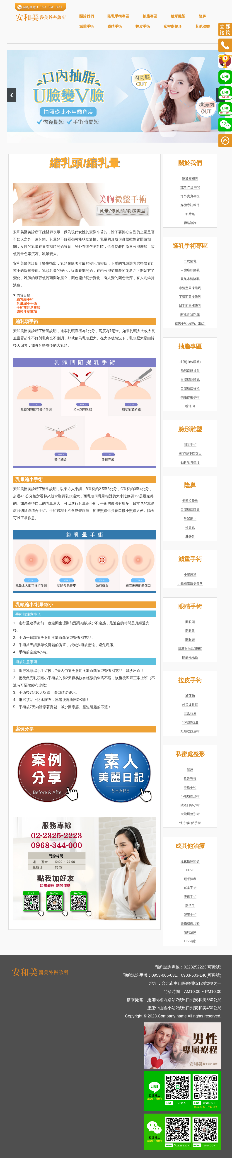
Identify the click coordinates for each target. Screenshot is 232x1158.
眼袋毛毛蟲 (190, 657)
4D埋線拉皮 (190, 722)
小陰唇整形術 (190, 796)
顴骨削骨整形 (190, 462)
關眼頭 (190, 639)
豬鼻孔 (190, 527)
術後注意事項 (27, 312)
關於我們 (86, 16)
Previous (11, 95)
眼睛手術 (114, 26)
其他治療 (202, 26)
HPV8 (190, 870)
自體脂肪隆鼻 (190, 509)
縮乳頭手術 (25, 299)
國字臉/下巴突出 (190, 453)
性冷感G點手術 (190, 823)
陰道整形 (190, 778)
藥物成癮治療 (190, 923)
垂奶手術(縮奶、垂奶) (190, 323)
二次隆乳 (190, 261)
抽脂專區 (150, 16)
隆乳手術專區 (118, 16)
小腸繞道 (190, 574)
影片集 (190, 214)
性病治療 (190, 932)
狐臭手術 (190, 888)
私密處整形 (173, 26)
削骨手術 (190, 444)
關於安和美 (190, 178)
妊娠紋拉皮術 (190, 731)
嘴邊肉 (190, 406)
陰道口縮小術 (190, 805)
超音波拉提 (190, 704)
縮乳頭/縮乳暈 (190, 314)
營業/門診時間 (190, 187)
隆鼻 (202, 16)
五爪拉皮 (190, 713)
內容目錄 (23, 295)
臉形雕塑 (178, 16)
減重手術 (86, 26)
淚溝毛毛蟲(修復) (190, 648)
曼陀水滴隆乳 (190, 279)
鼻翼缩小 (190, 518)
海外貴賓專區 (190, 196)
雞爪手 (190, 905)
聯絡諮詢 (190, 223)
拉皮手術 (142, 26)
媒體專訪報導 (190, 205)
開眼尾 (190, 631)
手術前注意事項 (28, 307)
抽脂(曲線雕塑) (190, 362)
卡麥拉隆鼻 (190, 500)
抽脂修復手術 (190, 397)
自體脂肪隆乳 (190, 270)
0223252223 (195, 967)
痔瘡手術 (190, 787)
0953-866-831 (164, 975)
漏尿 (190, 769)
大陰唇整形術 (190, 814)
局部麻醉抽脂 (190, 370)
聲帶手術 (190, 914)
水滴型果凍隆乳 (190, 288)
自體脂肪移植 (190, 388)
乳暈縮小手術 (27, 303)
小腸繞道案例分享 (190, 583)
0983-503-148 (193, 975)
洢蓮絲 (190, 695)
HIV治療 (190, 941)
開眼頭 (190, 622)
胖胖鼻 (190, 536)
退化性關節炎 (190, 861)
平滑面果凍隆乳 (190, 297)
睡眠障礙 (190, 879)
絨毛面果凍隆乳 (190, 305)
